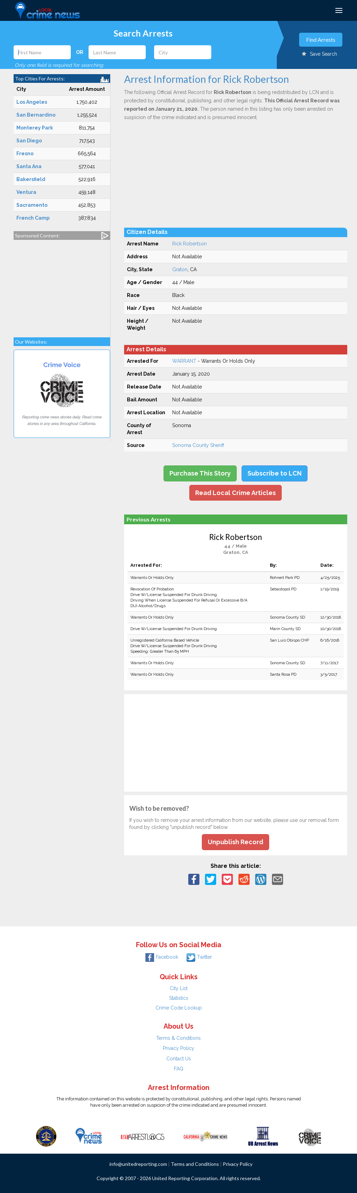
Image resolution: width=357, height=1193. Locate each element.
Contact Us (178, 1058)
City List (179, 988)
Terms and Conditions (195, 1164)
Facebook (161, 957)
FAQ (178, 1069)
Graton (180, 269)
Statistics (178, 998)
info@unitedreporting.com (138, 1164)
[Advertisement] (62, 285)
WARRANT (184, 361)
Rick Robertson (189, 243)
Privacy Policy (178, 1048)
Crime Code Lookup (178, 1008)
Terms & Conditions (178, 1038)
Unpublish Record (235, 842)
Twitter (199, 957)
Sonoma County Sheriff (198, 445)
